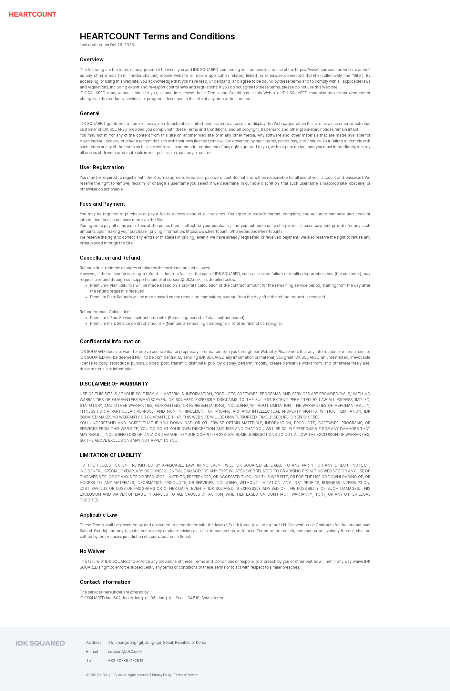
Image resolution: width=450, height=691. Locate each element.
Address (93, 642)
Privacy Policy (161, 675)
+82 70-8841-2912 (125, 660)
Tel (89, 660)
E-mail (92, 651)
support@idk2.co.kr (125, 651)
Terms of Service (186, 675)
